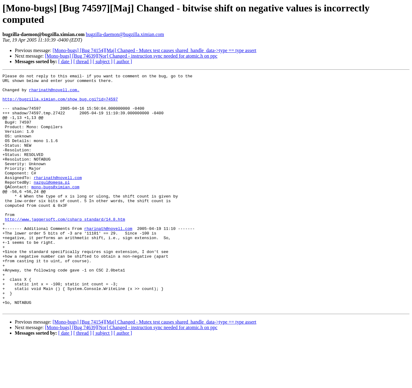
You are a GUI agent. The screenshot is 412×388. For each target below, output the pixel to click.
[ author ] (123, 61)
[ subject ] (102, 61)
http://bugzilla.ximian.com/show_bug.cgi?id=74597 (60, 104)
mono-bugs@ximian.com (55, 210)
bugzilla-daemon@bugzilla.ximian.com (125, 34)
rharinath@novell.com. (54, 93)
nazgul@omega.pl (52, 204)
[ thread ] (82, 61)
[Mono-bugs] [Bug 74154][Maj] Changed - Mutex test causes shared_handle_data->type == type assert (154, 50)
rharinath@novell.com (58, 199)
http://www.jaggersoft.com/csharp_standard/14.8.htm (65, 248)
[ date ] (65, 61)
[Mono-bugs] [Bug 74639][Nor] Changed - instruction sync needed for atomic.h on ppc (131, 56)
